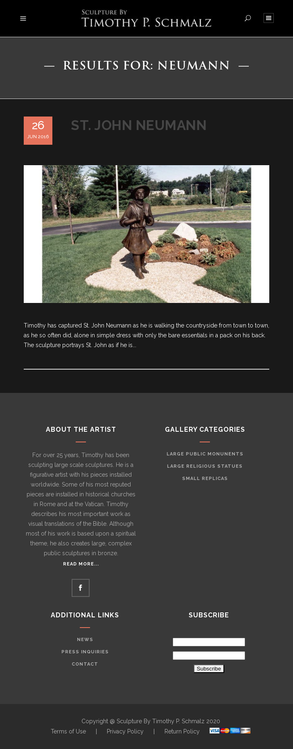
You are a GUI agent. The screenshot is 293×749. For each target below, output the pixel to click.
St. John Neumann (139, 125)
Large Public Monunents (205, 454)
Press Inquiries (85, 652)
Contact (85, 664)
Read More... (81, 564)
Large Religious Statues (205, 466)
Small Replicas (205, 478)
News (85, 639)
